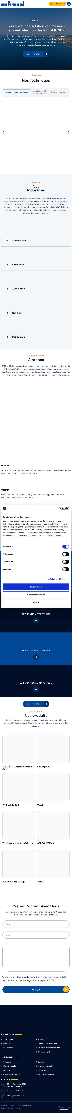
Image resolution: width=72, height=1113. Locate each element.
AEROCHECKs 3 (45, 843)
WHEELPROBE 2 (10, 804)
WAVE (40, 804)
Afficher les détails (56, 579)
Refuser (36, 602)
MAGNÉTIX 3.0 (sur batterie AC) (17, 767)
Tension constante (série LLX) (18, 843)
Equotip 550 (44, 766)
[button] (69, 4)
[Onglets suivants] (70, 92)
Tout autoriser (36, 587)
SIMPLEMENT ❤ (15, 1108)
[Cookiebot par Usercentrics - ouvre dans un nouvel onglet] (58, 508)
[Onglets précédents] (1, 92)
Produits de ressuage (13, 881)
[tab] (16, 92)
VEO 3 (40, 881)
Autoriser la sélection (36, 595)
